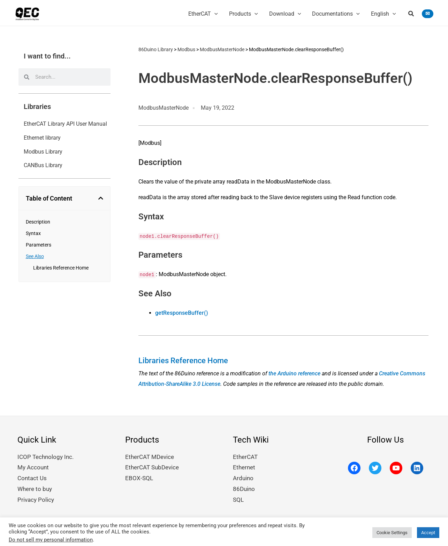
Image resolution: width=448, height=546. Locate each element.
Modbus (186, 50)
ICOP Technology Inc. (43, 457)
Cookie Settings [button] (392, 530)
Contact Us (30, 478)
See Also (35, 256)
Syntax (33, 233)
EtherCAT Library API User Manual (65, 124)
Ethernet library (42, 138)
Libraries (37, 107)
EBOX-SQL (138, 478)
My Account (32, 467)
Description (38, 222)
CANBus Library (43, 165)
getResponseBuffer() (181, 313)
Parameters (38, 245)
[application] (214, 12)
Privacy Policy (34, 498)
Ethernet (243, 467)
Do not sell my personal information (51, 538)
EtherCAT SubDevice (150, 467)
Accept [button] (428, 530)
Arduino (242, 478)
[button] (411, 13)
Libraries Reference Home (61, 268)
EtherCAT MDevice (147, 457)
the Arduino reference (294, 373)
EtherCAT (244, 457)
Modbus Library (43, 151)
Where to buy (33, 488)
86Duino (243, 488)
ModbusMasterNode (222, 50)
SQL (238, 498)
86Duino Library (155, 50)
